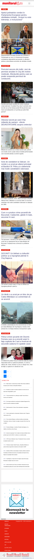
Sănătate (5, 116)
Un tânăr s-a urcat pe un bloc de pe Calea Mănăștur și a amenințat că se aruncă (16, 296)
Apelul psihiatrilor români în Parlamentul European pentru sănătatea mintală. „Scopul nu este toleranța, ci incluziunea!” (16, 16)
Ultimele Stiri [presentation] (5, 380)
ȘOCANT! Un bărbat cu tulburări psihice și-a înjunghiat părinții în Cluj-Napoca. (15, 255)
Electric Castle (8, 547)
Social (4, 9)
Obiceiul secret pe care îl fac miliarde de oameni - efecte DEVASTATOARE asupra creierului (16, 122)
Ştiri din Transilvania (7, 525)
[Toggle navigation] (29, 3)
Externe (4, 158)
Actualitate (5, 66)
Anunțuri (7, 533)
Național (5, 209)
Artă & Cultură (8, 542)
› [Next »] (10, 371)
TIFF (5, 545)
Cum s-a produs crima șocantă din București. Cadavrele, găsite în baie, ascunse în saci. (17, 214)
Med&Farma (7, 536)
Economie (7, 528)
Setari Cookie (8, 550)
